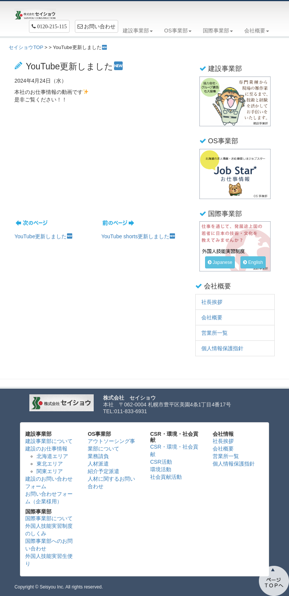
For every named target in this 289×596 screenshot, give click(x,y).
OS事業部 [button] (177, 31)
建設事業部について (49, 441)
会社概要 (211, 317)
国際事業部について (49, 518)
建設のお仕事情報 (46, 449)
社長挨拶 (211, 302)
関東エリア (50, 471)
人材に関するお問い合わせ (111, 482)
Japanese (220, 262)
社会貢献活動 (166, 477)
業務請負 (98, 456)
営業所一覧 (214, 333)
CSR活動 (161, 462)
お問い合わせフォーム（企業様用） (49, 497)
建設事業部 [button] (138, 31)
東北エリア (50, 464)
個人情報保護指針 (222, 348)
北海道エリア (52, 456)
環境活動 (160, 469)
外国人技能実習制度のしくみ (49, 529)
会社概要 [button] (256, 31)
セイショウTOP (26, 47)
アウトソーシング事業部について (111, 445)
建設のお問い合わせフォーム (49, 482)
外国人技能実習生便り (49, 560)
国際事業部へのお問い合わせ (49, 545)
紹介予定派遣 (103, 471)
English (253, 262)
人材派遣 (98, 464)
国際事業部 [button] (218, 31)
